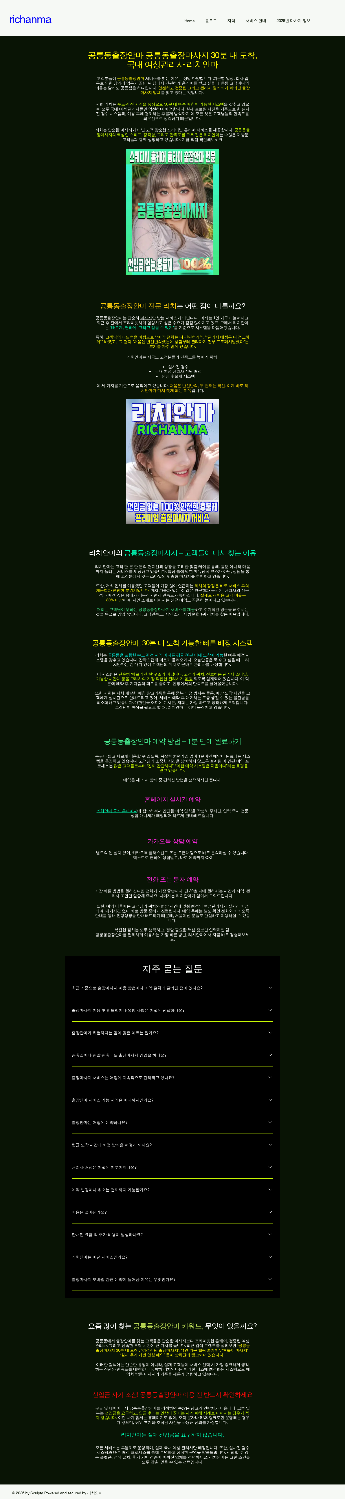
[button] (231, 21)
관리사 (230, 590)
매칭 (189, 678)
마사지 (146, 318)
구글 (99, 1408)
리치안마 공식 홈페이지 (117, 811)
